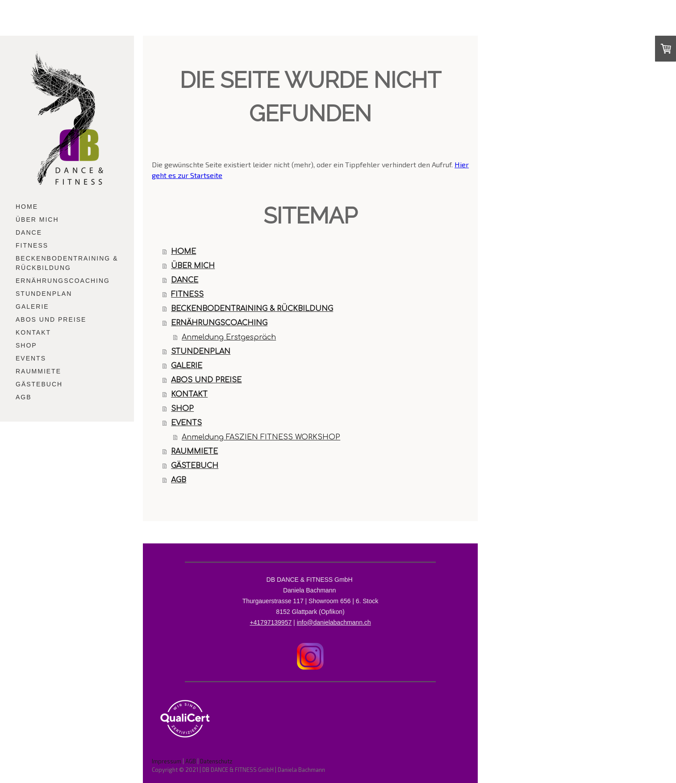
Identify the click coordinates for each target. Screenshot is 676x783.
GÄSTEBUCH (39, 384)
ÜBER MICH (37, 219)
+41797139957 (271, 622)
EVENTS (31, 358)
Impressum (166, 761)
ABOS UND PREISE (51, 319)
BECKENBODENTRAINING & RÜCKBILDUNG (67, 263)
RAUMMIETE (38, 371)
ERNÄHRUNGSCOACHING (63, 280)
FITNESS (32, 245)
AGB (24, 397)
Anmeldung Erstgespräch (229, 337)
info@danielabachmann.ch (334, 622)
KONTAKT (33, 332)
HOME (27, 206)
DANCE (29, 232)
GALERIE (32, 306)
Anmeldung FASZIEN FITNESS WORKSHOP (261, 437)
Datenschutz (216, 761)
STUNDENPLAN (44, 293)
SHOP (26, 345)
